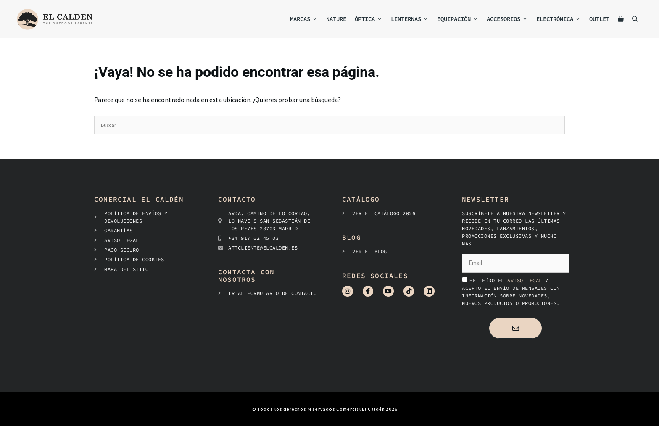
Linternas (412, 19)
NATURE (336, 19)
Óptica (371, 19)
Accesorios (509, 19)
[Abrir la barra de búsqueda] (635, 19)
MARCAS (306, 19)
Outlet (599, 19)
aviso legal (526, 280)
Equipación (459, 19)
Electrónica (560, 19)
